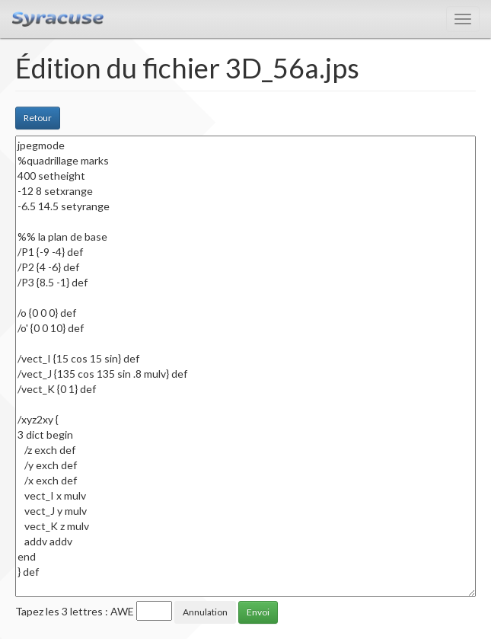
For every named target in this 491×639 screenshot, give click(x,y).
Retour (38, 117)
